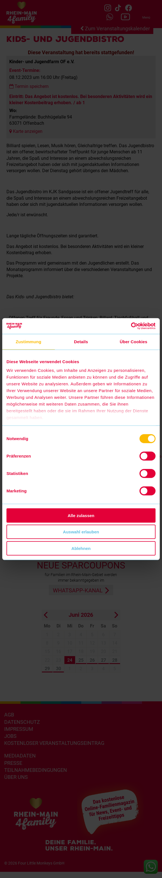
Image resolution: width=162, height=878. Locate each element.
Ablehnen (81, 548)
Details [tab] (81, 341)
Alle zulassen (81, 515)
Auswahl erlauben (81, 531)
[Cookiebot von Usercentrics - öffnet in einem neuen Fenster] (131, 326)
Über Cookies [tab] (133, 341)
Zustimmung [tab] (28, 341)
